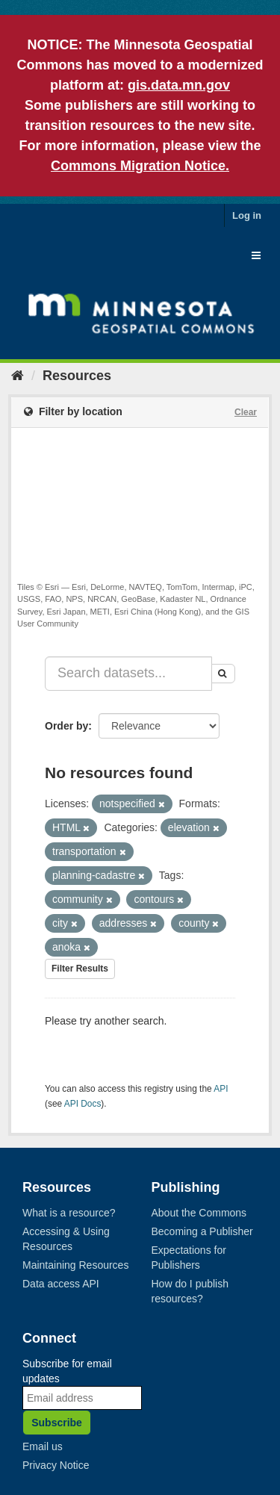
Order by (66, 726)
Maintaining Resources (75, 1265)
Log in (246, 215)
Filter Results (80, 968)
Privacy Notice (55, 1465)
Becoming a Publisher (202, 1231)
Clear (245, 412)
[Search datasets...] (128, 673)
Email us (42, 1446)
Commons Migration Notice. (140, 165)
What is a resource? (69, 1213)
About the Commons (199, 1213)
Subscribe (56, 1423)
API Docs (83, 1103)
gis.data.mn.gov (179, 85)
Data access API (60, 1284)
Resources (77, 375)
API (221, 1089)
